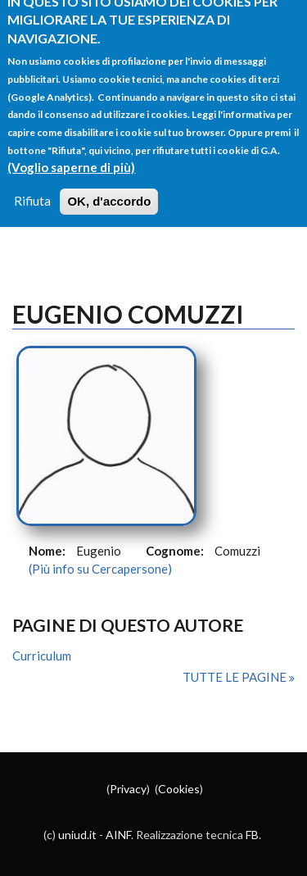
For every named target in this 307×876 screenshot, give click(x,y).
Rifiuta (32, 191)
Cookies (179, 789)
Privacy (128, 789)
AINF (118, 835)
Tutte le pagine (236, 676)
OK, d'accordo (109, 192)
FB (252, 835)
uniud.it (77, 835)
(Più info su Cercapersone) (100, 568)
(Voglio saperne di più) (71, 157)
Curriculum (41, 655)
